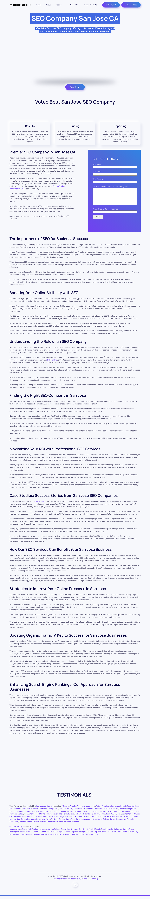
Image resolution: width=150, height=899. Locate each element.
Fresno (88, 819)
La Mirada (116, 814)
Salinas (106, 822)
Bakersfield (114, 819)
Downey (122, 812)
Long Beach (125, 814)
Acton (98, 809)
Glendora (27, 814)
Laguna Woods (100, 835)
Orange (37, 837)
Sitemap (95, 882)
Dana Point (83, 832)
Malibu (20, 817)
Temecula (51, 825)
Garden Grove (128, 832)
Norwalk (97, 817)
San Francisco (79, 819)
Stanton (84, 837)
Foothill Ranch (94, 832)
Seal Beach (75, 837)
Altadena (65, 809)
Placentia (45, 837)
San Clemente (55, 837)
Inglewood (86, 814)
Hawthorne (48, 814)
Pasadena (106, 817)
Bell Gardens (15, 812)
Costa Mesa (65, 832)
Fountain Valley (107, 832)
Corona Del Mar (53, 832)
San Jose (68, 819)
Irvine (27, 835)
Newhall (66, 817)
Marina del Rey (45, 817)
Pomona (22, 825)
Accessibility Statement (80, 882)
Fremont (13, 822)
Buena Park (26, 832)
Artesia (105, 809)
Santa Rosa (70, 822)
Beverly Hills (25, 812)
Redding (30, 825)
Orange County (16, 830)
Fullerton (118, 832)
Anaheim (13, 832)
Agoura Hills (90, 809)
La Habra (34, 835)
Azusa (117, 809)
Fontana (54, 822)
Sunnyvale (121, 822)
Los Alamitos (122, 835)
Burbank (34, 812)
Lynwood (13, 817)
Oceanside (97, 822)
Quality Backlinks (90, 5)
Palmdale (17, 819)
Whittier (39, 819)
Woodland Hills (49, 819)
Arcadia (73, 809)
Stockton (124, 819)
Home (38, 5)
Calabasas (43, 812)
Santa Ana (66, 837)
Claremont (88, 812)
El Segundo (131, 812)
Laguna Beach (64, 835)
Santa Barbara (40, 825)
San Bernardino (23, 822)
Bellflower (136, 809)
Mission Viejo (15, 837)
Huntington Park (74, 814)
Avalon (111, 809)
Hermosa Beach (60, 814)
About (48, 5)
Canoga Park (53, 812)
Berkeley (67, 825)
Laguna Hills (76, 835)
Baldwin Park (125, 809)
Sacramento (97, 819)
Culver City (113, 812)
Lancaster (135, 814)
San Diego (60, 819)
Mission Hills (57, 817)
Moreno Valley (44, 822)
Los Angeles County (44, 809)
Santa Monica (128, 817)
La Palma (42, 835)
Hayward (113, 822)
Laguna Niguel (87, 835)
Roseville (130, 822)
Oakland (106, 819)
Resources (60, 5)
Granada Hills (37, 814)
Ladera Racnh (52, 835)
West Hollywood (28, 819)
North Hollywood (77, 817)
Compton (98, 812)
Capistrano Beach (39, 832)
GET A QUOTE (111, 5)
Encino (12, 814)
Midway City (133, 835)
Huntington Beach (17, 835)
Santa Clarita (116, 817)
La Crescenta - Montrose (101, 814)
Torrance (75, 825)
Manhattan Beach (31, 817)
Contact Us (74, 5)
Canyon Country (66, 812)
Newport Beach (27, 837)
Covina (105, 812)
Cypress (74, 832)
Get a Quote (75, 87)
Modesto (34, 822)
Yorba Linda (93, 837)
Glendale (19, 814)
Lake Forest (111, 835)
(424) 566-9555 (131, 5)
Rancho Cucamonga (84, 822)
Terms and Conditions (61, 882)
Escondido (14, 825)
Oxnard (62, 822)
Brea (19, 832)
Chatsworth (79, 812)
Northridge (89, 817)
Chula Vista (133, 819)
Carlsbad (59, 825)
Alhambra (81, 809)
